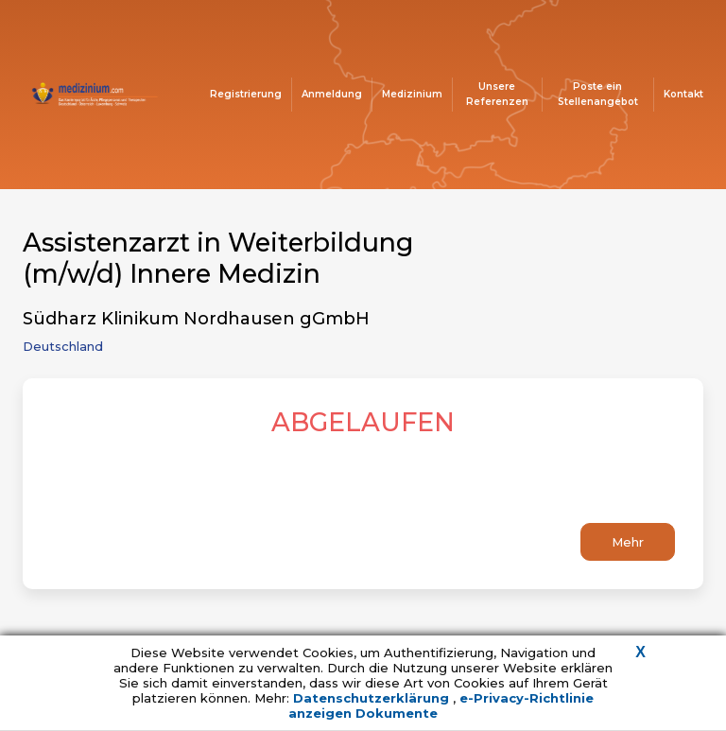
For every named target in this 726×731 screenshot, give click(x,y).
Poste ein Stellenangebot (598, 94)
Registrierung (246, 94)
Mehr (628, 541)
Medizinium (412, 94)
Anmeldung (332, 94)
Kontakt (683, 94)
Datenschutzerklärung (373, 697)
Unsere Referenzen (497, 94)
